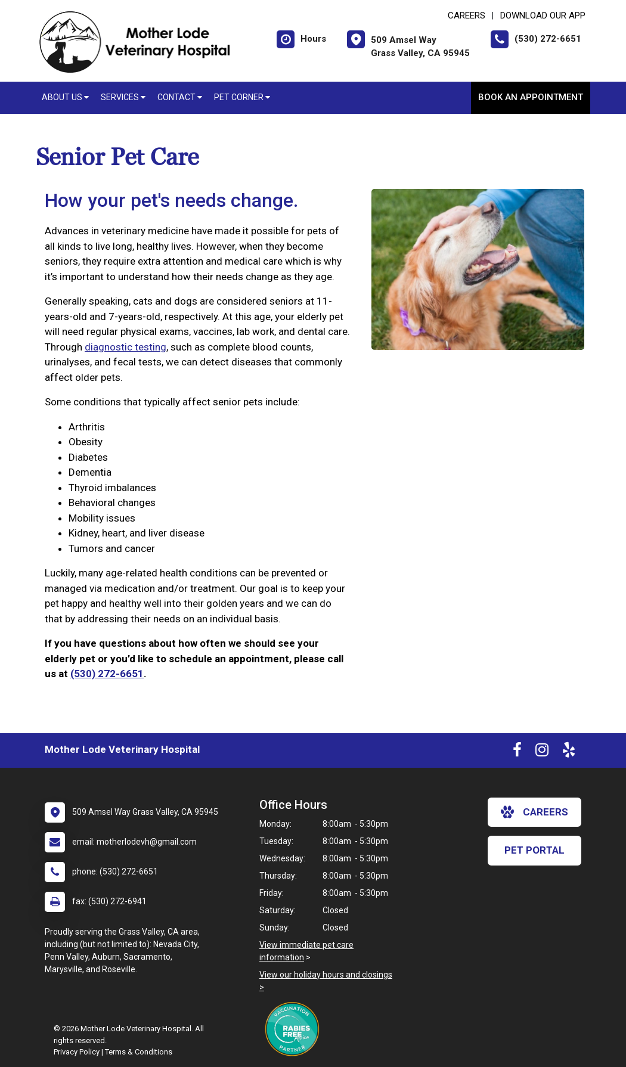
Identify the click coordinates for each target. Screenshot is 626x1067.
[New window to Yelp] (568, 752)
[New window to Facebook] (517, 752)
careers (534, 811)
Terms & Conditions (138, 1051)
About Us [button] (65, 97)
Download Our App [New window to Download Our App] (542, 15)
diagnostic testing (125, 347)
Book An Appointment (530, 97)
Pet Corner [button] (242, 97)
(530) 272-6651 (107, 674)
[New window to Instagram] (541, 752)
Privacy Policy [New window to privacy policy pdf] (77, 1051)
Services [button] (123, 97)
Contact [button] (179, 97)
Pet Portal (534, 850)
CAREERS (466, 15)
